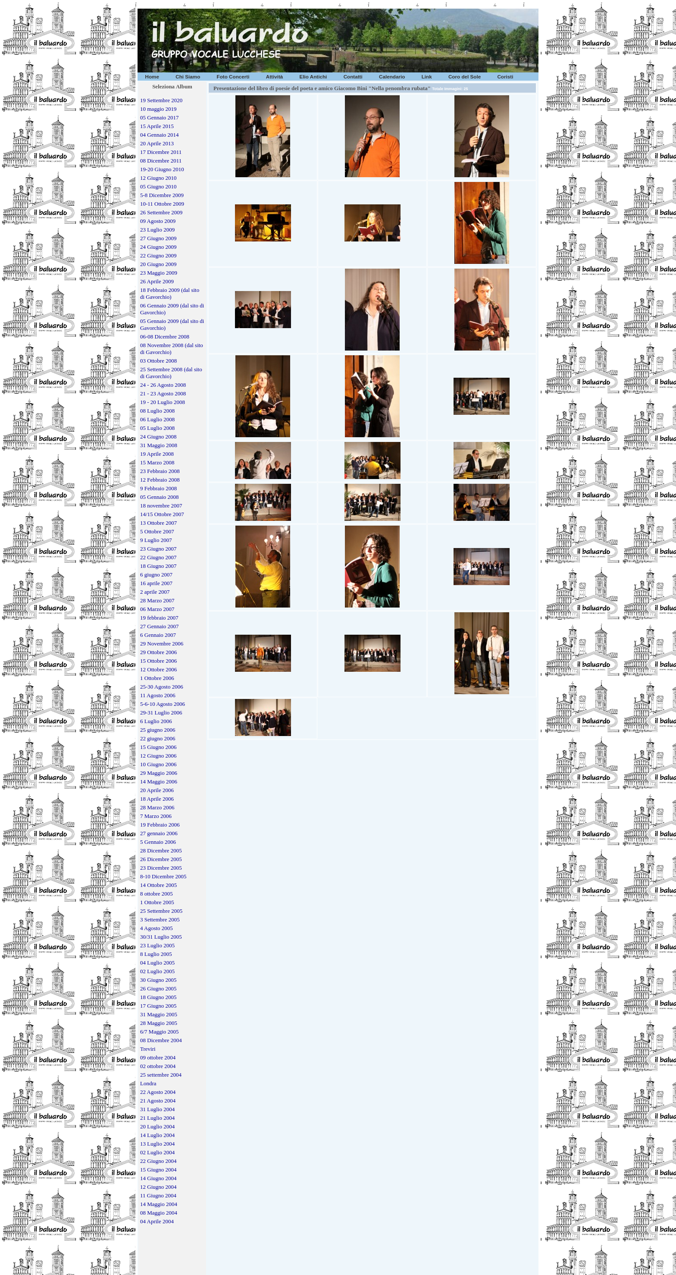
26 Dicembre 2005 (161, 859)
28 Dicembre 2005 (161, 850)
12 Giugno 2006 (158, 755)
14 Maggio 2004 (158, 1204)
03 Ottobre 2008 (158, 360)
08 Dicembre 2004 (161, 1040)
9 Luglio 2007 (156, 540)
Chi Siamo (187, 76)
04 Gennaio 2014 (159, 135)
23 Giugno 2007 (158, 548)
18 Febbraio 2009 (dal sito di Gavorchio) (169, 293)
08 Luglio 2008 (157, 410)
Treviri (148, 1049)
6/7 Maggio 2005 (159, 1031)
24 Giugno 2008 (158, 436)
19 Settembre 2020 (161, 100)
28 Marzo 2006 (157, 807)
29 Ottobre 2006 (158, 652)
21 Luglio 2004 (157, 1118)
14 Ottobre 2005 (158, 885)
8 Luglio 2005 (156, 954)
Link (427, 76)
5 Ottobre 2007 (157, 531)
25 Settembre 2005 (161, 911)
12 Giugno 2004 (158, 1187)
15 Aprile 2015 (157, 126)
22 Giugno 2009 (158, 255)
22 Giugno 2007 (158, 557)
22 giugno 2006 (157, 738)
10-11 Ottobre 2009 (162, 203)
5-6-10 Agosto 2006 (162, 704)
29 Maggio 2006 (158, 773)
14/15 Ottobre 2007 (162, 514)
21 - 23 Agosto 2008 (163, 393)
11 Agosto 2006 (157, 695)
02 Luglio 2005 (157, 971)
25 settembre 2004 (161, 1074)
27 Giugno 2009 (158, 238)
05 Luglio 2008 (157, 428)
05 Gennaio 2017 (159, 117)
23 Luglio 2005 (157, 945)
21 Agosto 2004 (157, 1100)
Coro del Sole (464, 76)
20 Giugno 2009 (158, 264)
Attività (274, 76)
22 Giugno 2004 (158, 1161)
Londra (148, 1083)
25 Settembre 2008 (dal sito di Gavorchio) (171, 372)
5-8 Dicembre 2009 (162, 195)
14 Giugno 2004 (158, 1178)
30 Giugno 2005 (158, 980)
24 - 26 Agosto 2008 (163, 385)
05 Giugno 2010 (158, 186)
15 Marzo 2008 (157, 462)
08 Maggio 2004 (158, 1212)
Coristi (505, 76)
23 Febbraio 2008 (160, 471)
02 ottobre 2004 (157, 1066)
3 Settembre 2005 (160, 919)
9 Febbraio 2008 (158, 488)
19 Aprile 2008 (157, 454)
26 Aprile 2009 (157, 281)
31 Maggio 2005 (158, 1014)
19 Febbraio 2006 (160, 824)
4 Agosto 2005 (156, 928)
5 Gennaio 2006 (158, 842)
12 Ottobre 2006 (158, 669)
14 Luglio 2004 (157, 1135)
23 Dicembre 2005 (161, 868)
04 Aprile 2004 (157, 1221)
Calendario (392, 76)
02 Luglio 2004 (157, 1152)
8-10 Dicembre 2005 (163, 876)
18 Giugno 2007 (158, 566)
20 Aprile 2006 (157, 790)
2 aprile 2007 (155, 592)
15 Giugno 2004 (158, 1169)
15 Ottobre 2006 (158, 661)
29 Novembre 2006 (161, 643)
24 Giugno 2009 (158, 247)
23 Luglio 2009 (157, 229)
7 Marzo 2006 (156, 816)
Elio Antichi (313, 76)
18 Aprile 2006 (157, 799)
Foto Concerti (233, 76)
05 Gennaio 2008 (159, 497)
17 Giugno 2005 (158, 1005)
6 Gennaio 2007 (158, 635)
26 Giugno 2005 (158, 988)
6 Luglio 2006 (156, 721)
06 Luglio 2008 (157, 419)
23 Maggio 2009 (158, 272)
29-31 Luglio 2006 (161, 712)
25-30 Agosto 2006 (161, 686)
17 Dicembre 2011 (161, 152)
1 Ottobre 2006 (157, 678)
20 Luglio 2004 (157, 1126)
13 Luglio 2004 (157, 1143)
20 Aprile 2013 (157, 143)
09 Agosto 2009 (157, 221)
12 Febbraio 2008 (160, 479)
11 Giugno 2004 (158, 1195)
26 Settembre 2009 (161, 212)
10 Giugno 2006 (158, 764)
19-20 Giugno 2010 (162, 169)
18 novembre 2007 (161, 505)
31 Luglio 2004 (157, 1109)
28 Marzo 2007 (157, 600)
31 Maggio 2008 (158, 445)
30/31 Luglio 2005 (161, 937)
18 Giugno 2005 (158, 997)
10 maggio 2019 (158, 109)
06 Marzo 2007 (157, 609)
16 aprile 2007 (156, 583)
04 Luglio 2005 (157, 962)
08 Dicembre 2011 (161, 160)
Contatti (353, 76)
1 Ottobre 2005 (157, 902)
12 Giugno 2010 (158, 178)
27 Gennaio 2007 (159, 626)
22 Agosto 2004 (157, 1092)
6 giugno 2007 (156, 574)
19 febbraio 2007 (159, 617)
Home (152, 76)
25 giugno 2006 (157, 730)
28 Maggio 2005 (158, 1023)
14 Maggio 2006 (158, 781)
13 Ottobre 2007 (158, 523)
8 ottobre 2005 (156, 893)
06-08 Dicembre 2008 (164, 336)
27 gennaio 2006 (159, 833)
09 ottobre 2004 (157, 1057)
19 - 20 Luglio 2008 (162, 402)
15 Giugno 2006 (158, 747)
